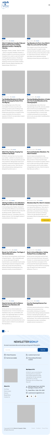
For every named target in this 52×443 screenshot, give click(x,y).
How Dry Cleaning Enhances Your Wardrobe (37, 304)
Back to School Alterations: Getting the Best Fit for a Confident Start (37, 253)
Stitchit (12, 40)
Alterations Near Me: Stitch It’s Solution (38, 203)
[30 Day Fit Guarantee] (5, 355)
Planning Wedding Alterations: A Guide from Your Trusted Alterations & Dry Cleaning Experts (38, 100)
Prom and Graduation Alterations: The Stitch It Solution (38, 152)
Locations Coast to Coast (34, 354)
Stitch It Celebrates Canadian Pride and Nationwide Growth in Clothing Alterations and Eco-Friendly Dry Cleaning (13, 45)
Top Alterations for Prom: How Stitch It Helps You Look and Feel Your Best (38, 44)
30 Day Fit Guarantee (11, 354)
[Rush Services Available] (5, 358)
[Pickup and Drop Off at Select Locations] (27, 358)
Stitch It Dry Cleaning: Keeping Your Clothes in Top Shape (12, 152)
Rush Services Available (11, 358)
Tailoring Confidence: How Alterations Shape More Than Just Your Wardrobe (13, 203)
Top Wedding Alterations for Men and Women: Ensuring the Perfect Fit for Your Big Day (13, 100)
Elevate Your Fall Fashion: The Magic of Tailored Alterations (13, 253)
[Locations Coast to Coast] (27, 355)
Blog (4, 38)
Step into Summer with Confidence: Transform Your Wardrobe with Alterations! (12, 304)
